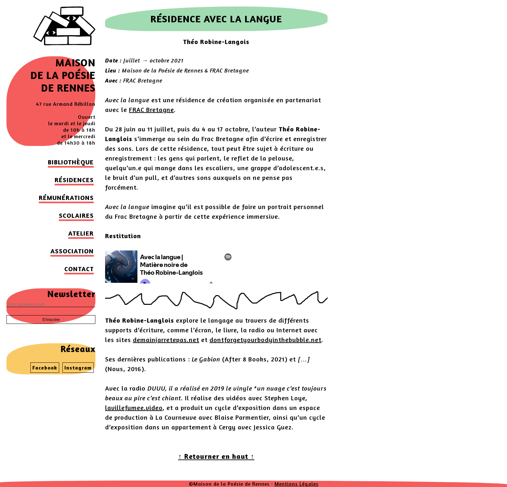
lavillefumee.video (133, 408)
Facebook (44, 367)
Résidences (74, 180)
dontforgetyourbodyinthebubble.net (265, 340)
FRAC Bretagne (151, 109)
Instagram (78, 367)
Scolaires (76, 215)
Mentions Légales (296, 484)
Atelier (81, 233)
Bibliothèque (71, 162)
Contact (79, 269)
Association (72, 251)
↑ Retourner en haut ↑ (216, 456)
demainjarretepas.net (166, 340)
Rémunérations (66, 198)
